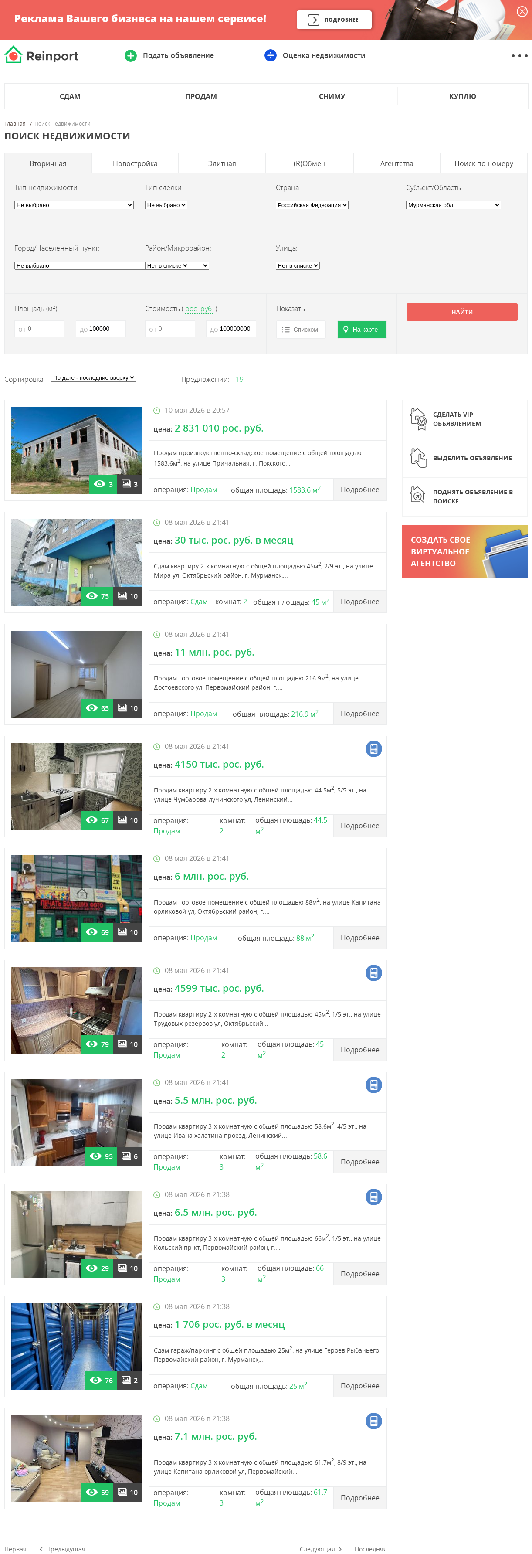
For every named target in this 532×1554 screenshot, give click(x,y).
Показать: (291, 308)
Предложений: (205, 379)
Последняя (371, 1549)
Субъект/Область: (434, 187)
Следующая (317, 1549)
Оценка (324, 55)
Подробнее (342, 20)
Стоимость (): (182, 308)
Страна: (288, 187)
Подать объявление (178, 55)
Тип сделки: (164, 187)
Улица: (287, 248)
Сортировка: (24, 379)
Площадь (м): (36, 308)
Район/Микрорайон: (178, 248)
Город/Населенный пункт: (57, 248)
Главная (15, 124)
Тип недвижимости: (46, 187)
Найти (462, 312)
